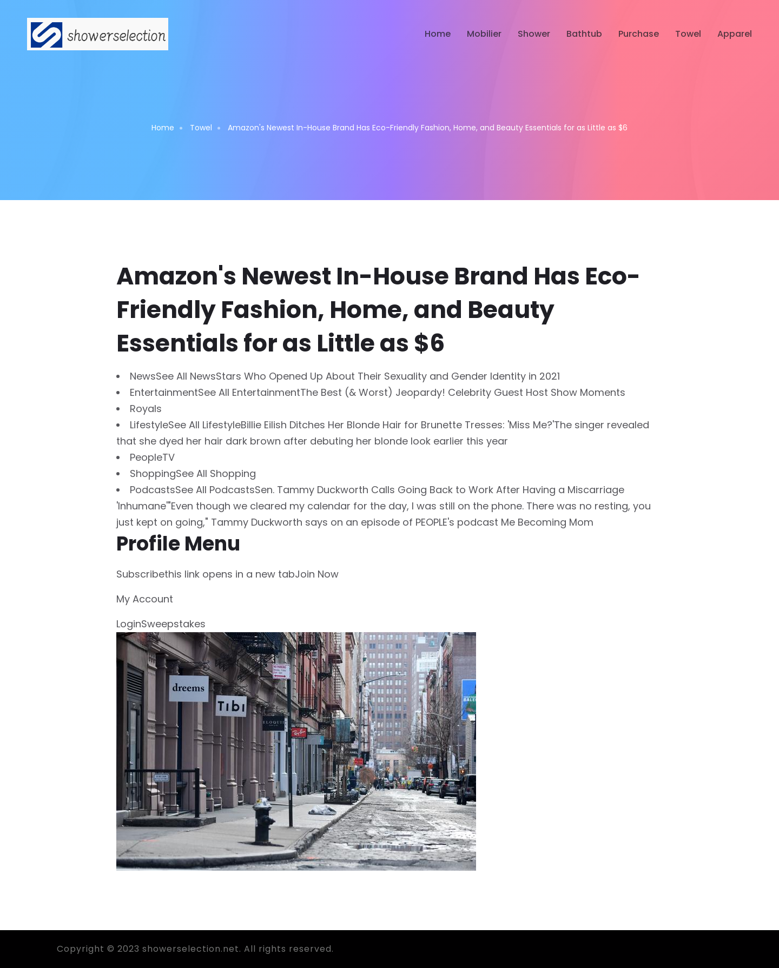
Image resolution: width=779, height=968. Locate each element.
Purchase (638, 34)
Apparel (734, 34)
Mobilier (484, 34)
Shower (534, 34)
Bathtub (584, 34)
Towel (688, 34)
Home (438, 34)
